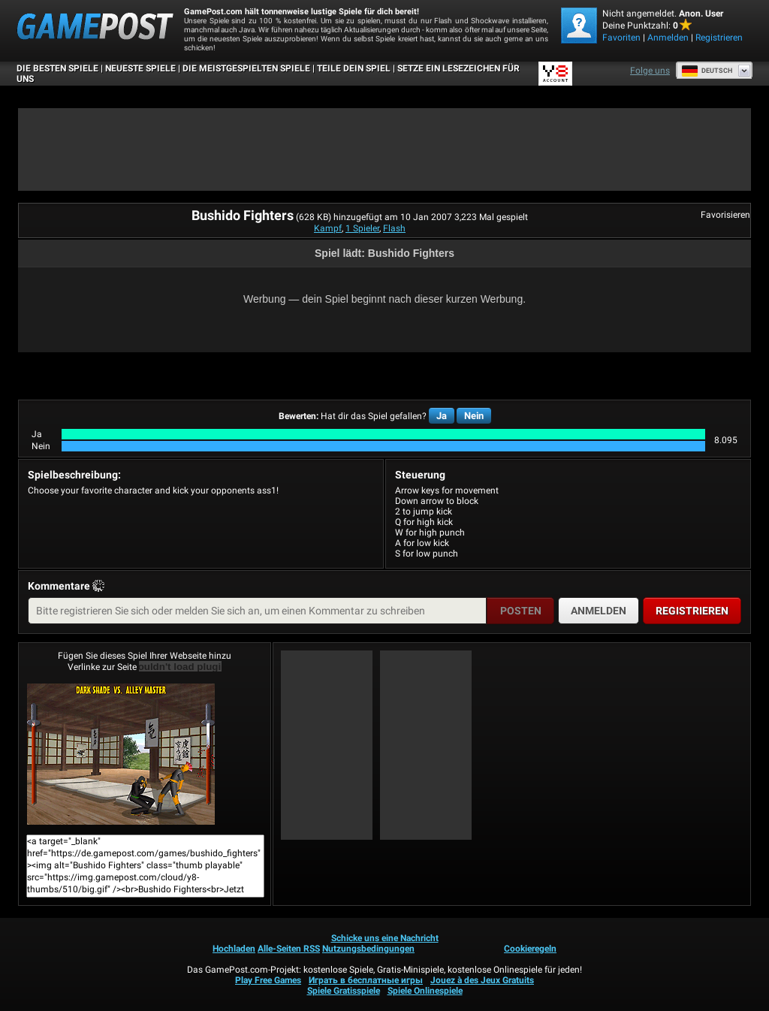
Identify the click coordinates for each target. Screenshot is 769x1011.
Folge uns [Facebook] (650, 70)
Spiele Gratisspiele (343, 990)
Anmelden (668, 37)
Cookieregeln (530, 948)
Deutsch (706, 71)
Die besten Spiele (57, 68)
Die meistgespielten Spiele (246, 68)
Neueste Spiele (140, 68)
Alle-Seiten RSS (289, 948)
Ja (441, 415)
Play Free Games (268, 980)
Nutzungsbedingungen (368, 948)
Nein (474, 415)
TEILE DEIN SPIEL (354, 68)
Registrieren (719, 37)
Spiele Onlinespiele (425, 990)
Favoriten (621, 37)
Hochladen (234, 948)
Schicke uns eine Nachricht (385, 938)
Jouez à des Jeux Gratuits (482, 980)
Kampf (328, 228)
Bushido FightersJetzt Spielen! (121, 754)
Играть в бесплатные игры (366, 980)
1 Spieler (362, 228)
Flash (394, 228)
